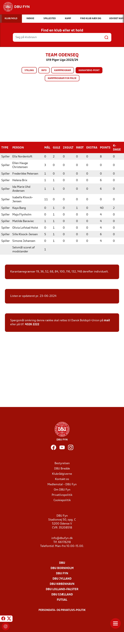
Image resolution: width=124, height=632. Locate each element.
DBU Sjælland (62, 594)
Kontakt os (62, 479)
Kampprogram (62, 70)
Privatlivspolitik (62, 495)
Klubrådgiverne (62, 473)
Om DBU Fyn (62, 489)
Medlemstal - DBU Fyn (62, 484)
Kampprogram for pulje (62, 78)
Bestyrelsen (62, 463)
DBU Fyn (62, 573)
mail (107, 320)
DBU (62, 562)
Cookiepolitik (62, 500)
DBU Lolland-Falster (62, 589)
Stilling (29, 70)
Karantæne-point (89, 70)
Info (44, 70)
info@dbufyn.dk (62, 538)
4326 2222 (32, 324)
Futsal (62, 599)
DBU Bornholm (62, 568)
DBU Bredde (62, 468)
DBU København (62, 584)
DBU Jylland (62, 578)
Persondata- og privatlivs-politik (62, 610)
